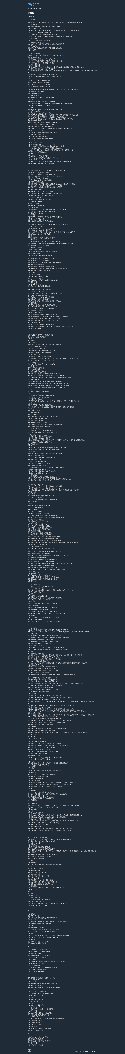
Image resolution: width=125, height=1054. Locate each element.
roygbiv (33, 4)
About (76, 1051)
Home (82, 1051)
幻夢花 (30, 19)
